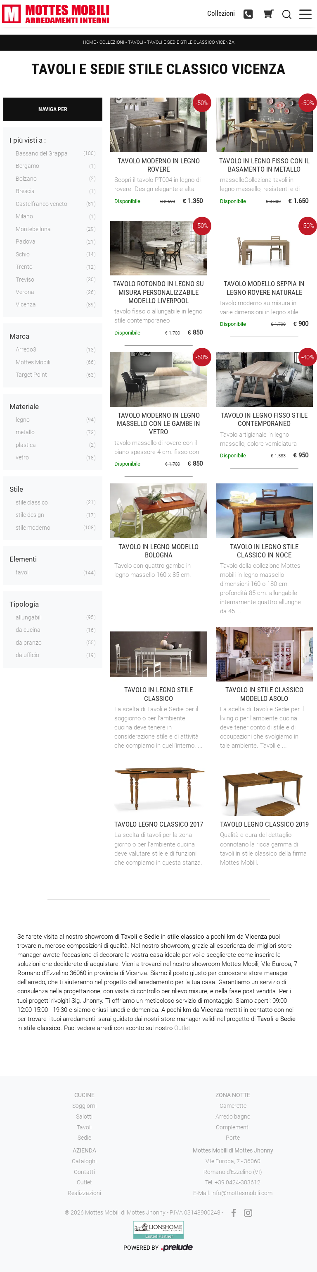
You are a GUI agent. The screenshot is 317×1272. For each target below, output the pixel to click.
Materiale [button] (24, 406)
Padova (25, 241)
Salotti (84, 1116)
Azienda (84, 1150)
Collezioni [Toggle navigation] (221, 13)
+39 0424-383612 (237, 1182)
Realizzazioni (84, 1193)
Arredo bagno (233, 1116)
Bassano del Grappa (42, 153)
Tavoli (136, 42)
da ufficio (27, 655)
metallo (25, 432)
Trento (24, 266)
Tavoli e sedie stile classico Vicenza (190, 42)
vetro (22, 457)
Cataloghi (84, 1161)
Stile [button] (16, 489)
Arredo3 (26, 349)
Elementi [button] (23, 559)
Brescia (25, 191)
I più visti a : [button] (27, 140)
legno (23, 419)
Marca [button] (19, 336)
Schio (23, 254)
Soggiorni (84, 1105)
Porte (233, 1137)
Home (89, 42)
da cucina (28, 629)
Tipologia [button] (24, 604)
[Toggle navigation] (305, 13)
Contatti (84, 1172)
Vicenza (26, 304)
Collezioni (111, 42)
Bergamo (27, 166)
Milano (24, 216)
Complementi (233, 1127)
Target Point (31, 374)
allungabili (29, 617)
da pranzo (29, 642)
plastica (26, 445)
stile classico (32, 502)
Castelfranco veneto (41, 204)
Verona (25, 292)
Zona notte (232, 1095)
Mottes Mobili (33, 362)
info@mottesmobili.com (241, 1193)
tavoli (23, 572)
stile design (30, 515)
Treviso (25, 279)
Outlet (182, 1028)
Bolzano (26, 178)
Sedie (84, 1137)
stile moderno (33, 527)
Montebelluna (33, 229)
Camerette (233, 1105)
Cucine (84, 1095)
